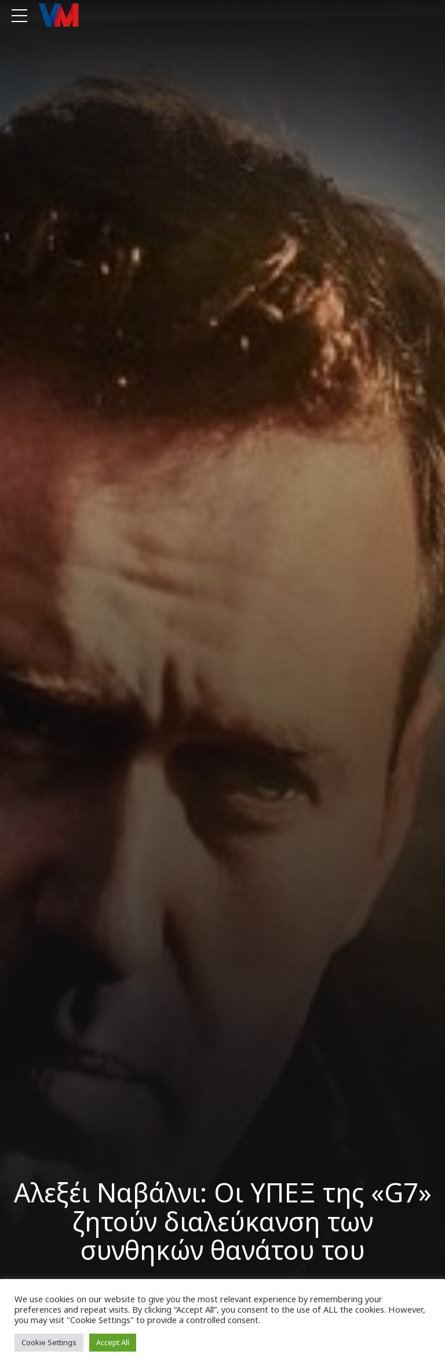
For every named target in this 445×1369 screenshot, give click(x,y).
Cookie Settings (48, 1342)
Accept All (112, 1342)
